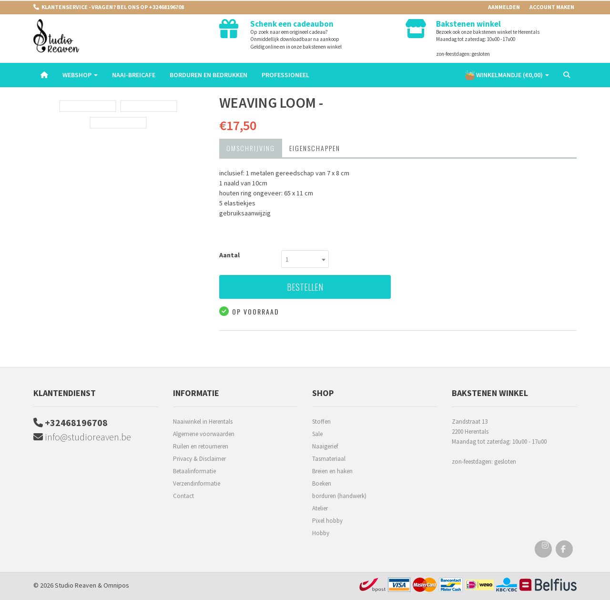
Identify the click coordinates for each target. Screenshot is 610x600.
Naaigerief (325, 446)
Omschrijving (250, 148)
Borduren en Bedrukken (208, 75)
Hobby (320, 533)
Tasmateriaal (329, 459)
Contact (183, 496)
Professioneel (285, 75)
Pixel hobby (327, 521)
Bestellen (305, 287)
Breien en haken (332, 471)
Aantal (229, 255)
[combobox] (305, 259)
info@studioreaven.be (82, 437)
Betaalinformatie (194, 471)
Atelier (320, 508)
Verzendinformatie (196, 483)
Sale (317, 434)
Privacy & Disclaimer (199, 459)
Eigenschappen (314, 148)
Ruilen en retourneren (200, 446)
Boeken (321, 483)
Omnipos (116, 585)
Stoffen (321, 421)
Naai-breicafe (133, 75)
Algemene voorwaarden (203, 434)
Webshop (80, 75)
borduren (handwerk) (339, 496)
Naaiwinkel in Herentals (203, 421)
